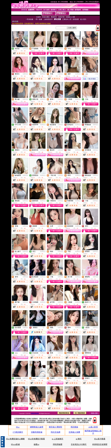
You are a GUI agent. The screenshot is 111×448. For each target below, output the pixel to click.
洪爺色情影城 (36, 432)
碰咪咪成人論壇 (36, 427)
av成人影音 (93, 427)
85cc (18, 427)
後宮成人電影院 (55, 427)
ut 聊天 (78, 439)
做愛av (36, 444)
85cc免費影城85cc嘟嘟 (15, 439)
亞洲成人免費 (74, 432)
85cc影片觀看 (99, 439)
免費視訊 (25, 48)
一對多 (96, 74)
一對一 (43, 327)
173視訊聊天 (18, 432)
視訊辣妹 (74, 427)
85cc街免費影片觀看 (36, 439)
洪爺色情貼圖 (35, 413)
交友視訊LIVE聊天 (78, 444)
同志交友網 (55, 432)
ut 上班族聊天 (57, 439)
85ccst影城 (15, 444)
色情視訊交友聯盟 (99, 444)
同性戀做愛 (57, 444)
